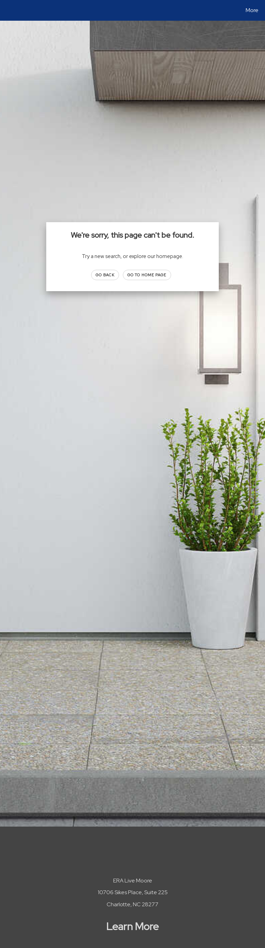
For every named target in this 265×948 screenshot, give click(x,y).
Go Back (105, 275)
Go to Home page (147, 275)
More (252, 10)
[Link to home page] (6, 10)
